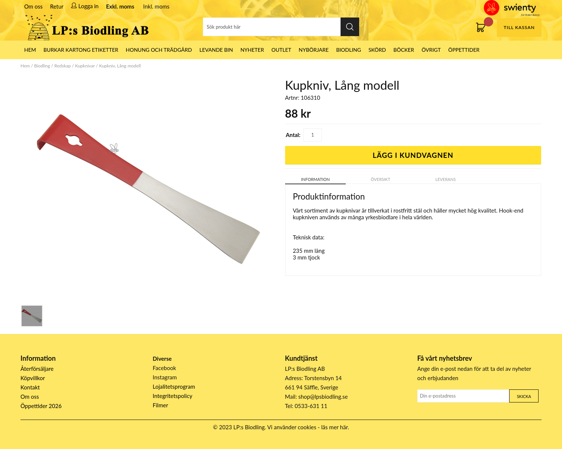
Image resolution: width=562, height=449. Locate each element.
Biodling (348, 50)
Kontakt (30, 387)
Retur (57, 6)
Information (315, 179)
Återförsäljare (37, 368)
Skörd (377, 50)
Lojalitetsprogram (174, 386)
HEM (30, 50)
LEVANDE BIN (216, 50)
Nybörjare (314, 50)
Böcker (403, 50)
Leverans (445, 179)
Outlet (281, 50)
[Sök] (281, 26)
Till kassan (519, 27)
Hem (25, 66)
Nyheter (252, 50)
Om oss (33, 6)
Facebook (164, 367)
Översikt (380, 179)
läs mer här (334, 427)
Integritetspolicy (172, 395)
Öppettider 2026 (41, 405)
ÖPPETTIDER (463, 50)
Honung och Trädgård (159, 50)
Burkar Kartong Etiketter (81, 50)
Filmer (160, 405)
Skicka (524, 396)
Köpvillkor (32, 378)
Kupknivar (85, 66)
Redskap (62, 66)
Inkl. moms (156, 6)
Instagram (165, 377)
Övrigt (431, 50)
